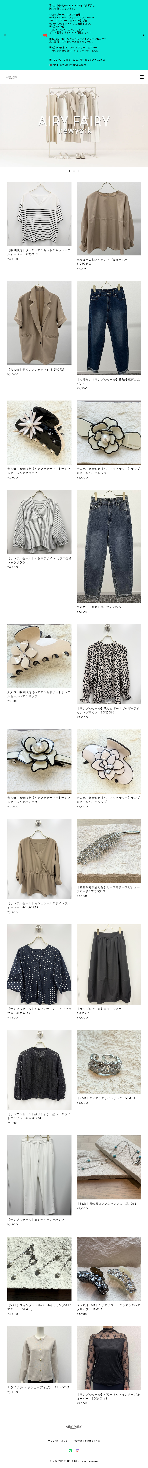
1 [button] (69, 171)
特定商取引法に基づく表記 (87, 1440)
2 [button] (74, 171)
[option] (74, 125)
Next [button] (142, 125)
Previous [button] (6, 125)
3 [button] (78, 171)
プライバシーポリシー (59, 1440)
